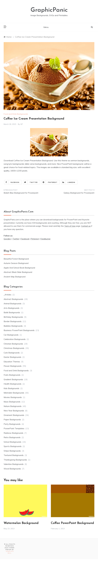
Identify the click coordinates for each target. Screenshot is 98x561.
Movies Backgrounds (13, 397)
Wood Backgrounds (12, 469)
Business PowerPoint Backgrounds (19, 330)
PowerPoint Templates (14, 428)
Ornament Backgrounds (14, 415)
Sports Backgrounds (13, 446)
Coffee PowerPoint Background (72, 523)
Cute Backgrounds (12, 353)
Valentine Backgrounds (14, 464)
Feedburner (45, 239)
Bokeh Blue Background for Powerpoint (21, 193)
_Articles (7, 294)
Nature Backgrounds (13, 406)
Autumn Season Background (16, 263)
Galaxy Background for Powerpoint (79, 193)
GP (21, 124)
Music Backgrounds (12, 402)
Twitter (30, 182)
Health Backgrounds (12, 384)
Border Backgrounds (13, 321)
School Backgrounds (12, 442)
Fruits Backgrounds (12, 375)
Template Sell (10, 552)
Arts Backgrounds (11, 308)
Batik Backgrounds (12, 312)
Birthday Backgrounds (13, 317)
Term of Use (69, 226)
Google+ (7, 239)
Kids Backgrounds (11, 388)
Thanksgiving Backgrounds (15, 460)
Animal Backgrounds (12, 303)
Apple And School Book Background (19, 268)
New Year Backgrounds (14, 410)
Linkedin (68, 182)
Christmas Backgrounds (14, 348)
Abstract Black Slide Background (18, 272)
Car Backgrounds (11, 335)
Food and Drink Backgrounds (16, 114)
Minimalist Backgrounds (14, 393)
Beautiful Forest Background (16, 259)
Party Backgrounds (12, 424)
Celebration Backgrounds (15, 339)
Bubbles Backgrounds (13, 326)
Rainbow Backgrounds (13, 433)
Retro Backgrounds (12, 437)
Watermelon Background (21, 523)
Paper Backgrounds (12, 419)
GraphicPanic (49, 10)
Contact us (86, 226)
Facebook (11, 182)
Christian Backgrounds (13, 344)
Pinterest (49, 182)
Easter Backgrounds (12, 357)
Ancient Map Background (14, 276)
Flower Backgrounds (13, 366)
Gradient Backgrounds (13, 379)
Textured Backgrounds (14, 455)
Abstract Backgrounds (13, 299)
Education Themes (12, 361)
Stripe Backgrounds (12, 451)
